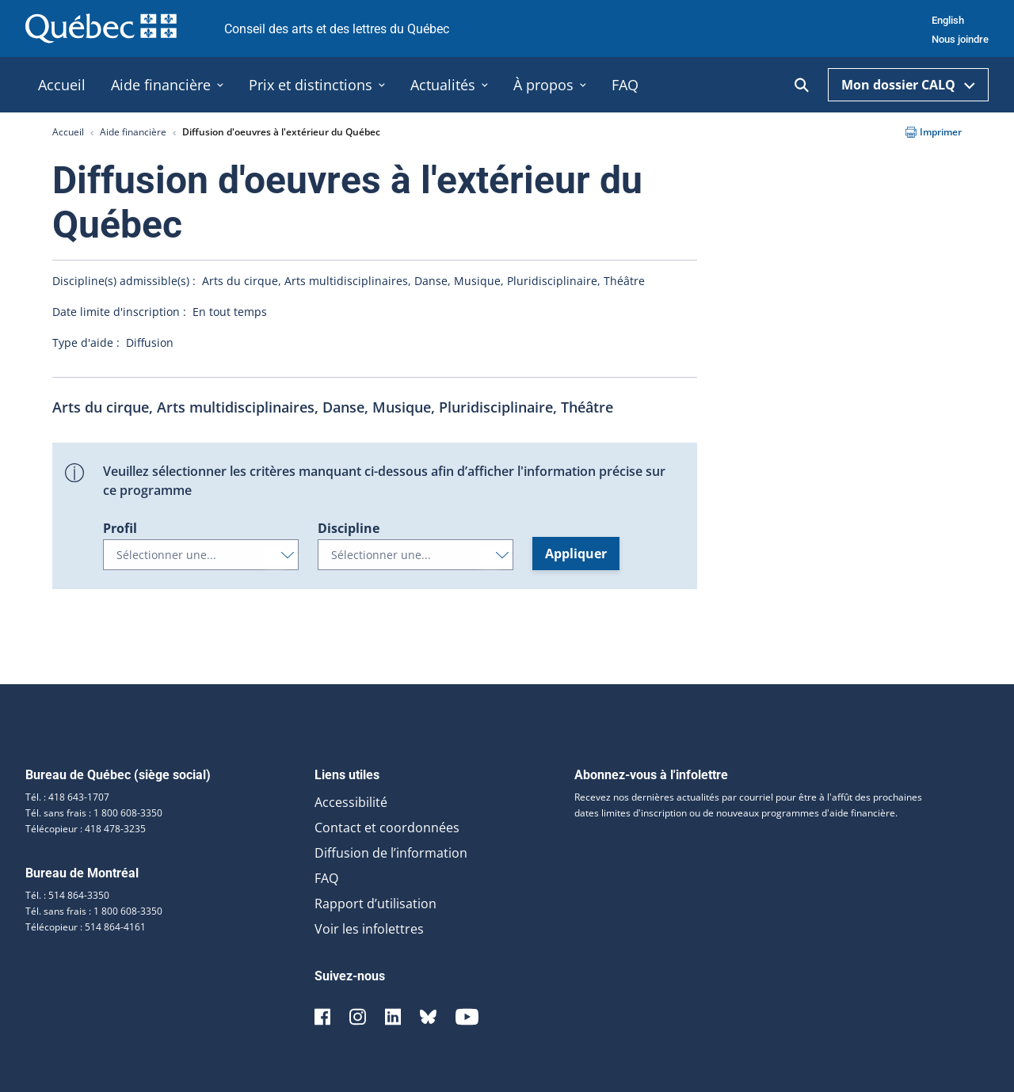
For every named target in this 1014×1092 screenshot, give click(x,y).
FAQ (326, 878)
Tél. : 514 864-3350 (67, 895)
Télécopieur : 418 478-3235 (85, 828)
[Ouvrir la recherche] (802, 85)
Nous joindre (960, 39)
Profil (120, 528)
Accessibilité (350, 802)
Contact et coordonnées (386, 827)
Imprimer (933, 132)
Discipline (348, 528)
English (948, 20)
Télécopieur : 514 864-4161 (85, 927)
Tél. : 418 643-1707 (67, 797)
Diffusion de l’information (390, 853)
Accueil (68, 132)
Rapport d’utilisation (375, 903)
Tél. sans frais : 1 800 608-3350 (93, 813)
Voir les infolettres (369, 929)
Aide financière (133, 132)
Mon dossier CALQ (908, 84)
